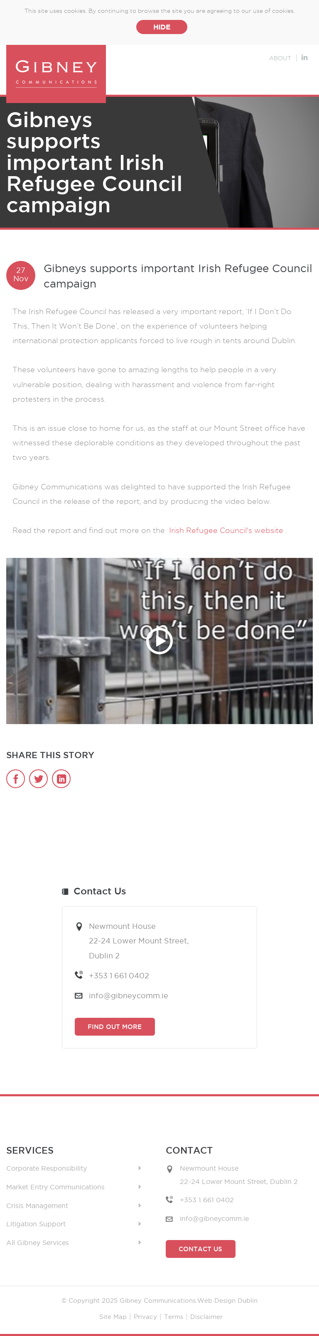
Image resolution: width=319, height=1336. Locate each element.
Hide (161, 27)
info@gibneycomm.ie (128, 996)
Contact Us (200, 1248)
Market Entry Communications (73, 1187)
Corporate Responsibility (73, 1168)
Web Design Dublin (227, 1300)
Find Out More (115, 1026)
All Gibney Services (73, 1242)
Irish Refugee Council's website (227, 530)
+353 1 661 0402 (119, 975)
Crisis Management (73, 1205)
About (280, 58)
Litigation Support (73, 1224)
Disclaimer (206, 1316)
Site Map (113, 1316)
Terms (173, 1316)
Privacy (145, 1316)
